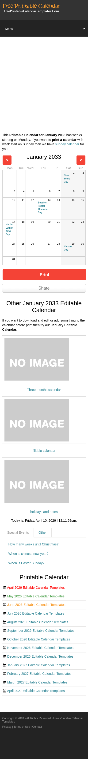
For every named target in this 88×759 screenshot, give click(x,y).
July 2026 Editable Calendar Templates (35, 613)
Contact (37, 726)
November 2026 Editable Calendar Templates (40, 648)
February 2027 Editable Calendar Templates (39, 674)
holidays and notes (44, 512)
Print (44, 274)
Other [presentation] (42, 532)
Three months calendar (44, 390)
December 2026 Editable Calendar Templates (40, 656)
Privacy (6, 726)
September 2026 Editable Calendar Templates (40, 630)
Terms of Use (22, 726)
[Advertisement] (44, 85)
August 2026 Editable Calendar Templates (37, 622)
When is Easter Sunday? (26, 563)
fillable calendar (44, 451)
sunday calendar (67, 144)
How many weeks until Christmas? (33, 544)
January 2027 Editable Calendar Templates (38, 665)
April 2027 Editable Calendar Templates (36, 691)
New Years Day (67, 178)
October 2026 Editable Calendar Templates (38, 639)
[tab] (18, 533)
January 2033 (44, 157)
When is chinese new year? (28, 554)
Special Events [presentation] (18, 532)
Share (44, 288)
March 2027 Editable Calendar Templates (37, 682)
